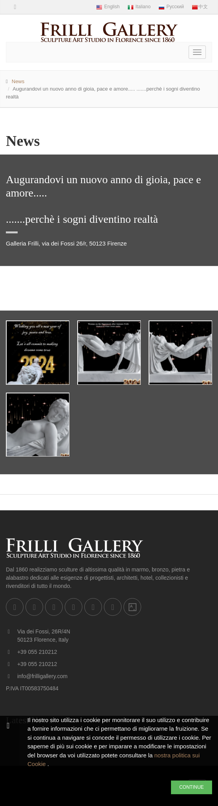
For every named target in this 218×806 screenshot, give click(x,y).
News (18, 81)
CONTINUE (191, 787)
